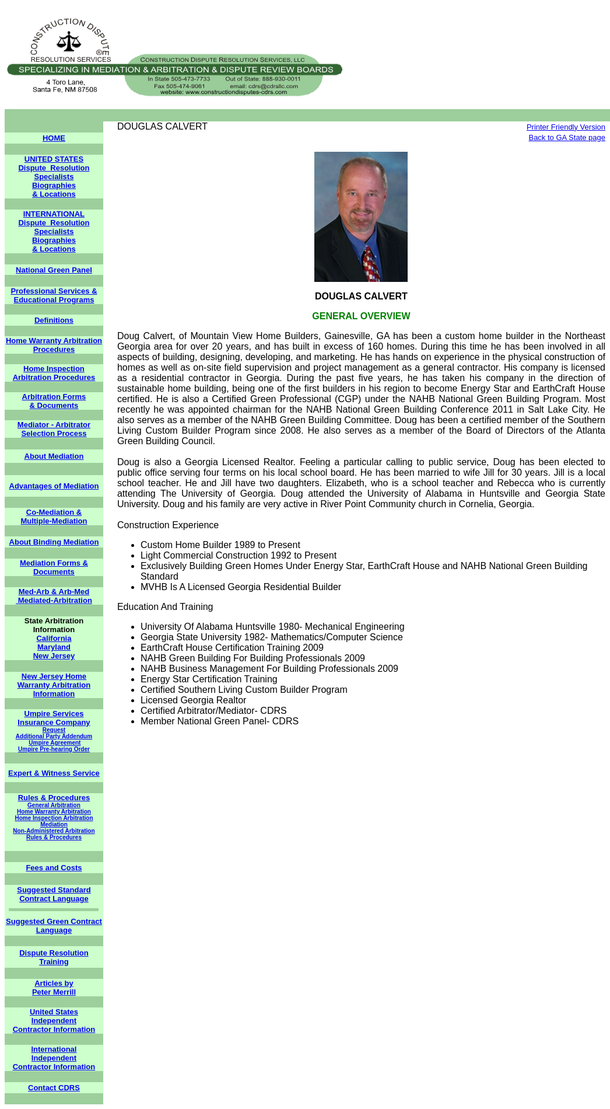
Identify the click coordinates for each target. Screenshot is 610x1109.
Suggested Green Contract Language (54, 925)
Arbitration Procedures (54, 377)
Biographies (54, 185)
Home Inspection (54, 368)
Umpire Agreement (54, 743)
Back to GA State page (566, 137)
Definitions (53, 320)
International (53, 1049)
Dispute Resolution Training (53, 957)
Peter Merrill (54, 992)
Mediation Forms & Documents (54, 567)
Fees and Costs (54, 867)
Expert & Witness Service (54, 773)
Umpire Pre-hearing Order (54, 749)
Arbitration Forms (54, 396)
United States (54, 1011)
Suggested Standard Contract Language (53, 894)
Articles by (53, 983)
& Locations (53, 194)
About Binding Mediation (54, 542)
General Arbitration (53, 805)
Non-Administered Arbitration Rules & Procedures (53, 834)
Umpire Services (54, 713)
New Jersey (54, 655)
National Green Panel (54, 270)
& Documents (54, 405)
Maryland (54, 647)
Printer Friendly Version (566, 127)
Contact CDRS (54, 1087)
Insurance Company (53, 722)
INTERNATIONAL (54, 214)
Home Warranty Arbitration (54, 811)
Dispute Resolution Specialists (53, 172)
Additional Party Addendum (54, 736)
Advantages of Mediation (54, 486)
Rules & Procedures (54, 797)
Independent (53, 1020)
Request (54, 730)
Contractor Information (54, 1029)
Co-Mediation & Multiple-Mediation (53, 516)
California (53, 638)
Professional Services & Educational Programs (53, 295)
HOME (54, 138)
